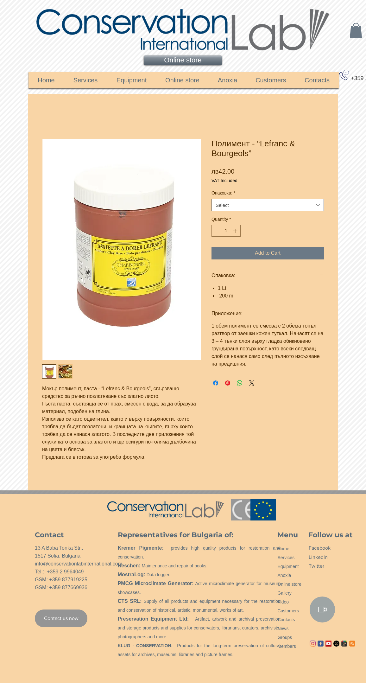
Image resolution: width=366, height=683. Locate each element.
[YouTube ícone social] (328, 644)
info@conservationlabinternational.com (78, 563)
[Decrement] (216, 230)
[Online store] (183, 60)
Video (283, 601)
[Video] (322, 609)
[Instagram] (313, 644)
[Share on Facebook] (215, 383)
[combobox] (267, 205)
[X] (336, 644)
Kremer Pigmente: (141, 548)
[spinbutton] (226, 230)
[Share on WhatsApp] (239, 383)
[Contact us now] (61, 618)
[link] (356, 30)
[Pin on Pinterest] (227, 383)
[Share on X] (252, 383)
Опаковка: (223, 192)
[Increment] (236, 230)
